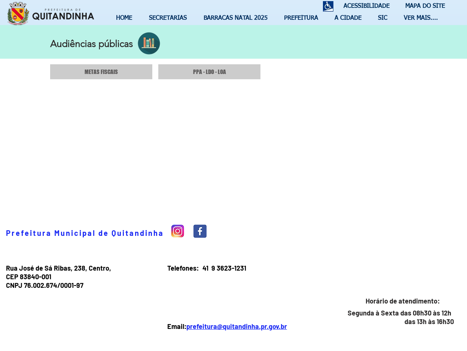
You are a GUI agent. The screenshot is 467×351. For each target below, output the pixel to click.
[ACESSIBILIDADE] (363, 6)
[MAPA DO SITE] (423, 6)
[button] (170, 18)
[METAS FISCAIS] (101, 71)
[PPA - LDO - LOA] (209, 71)
